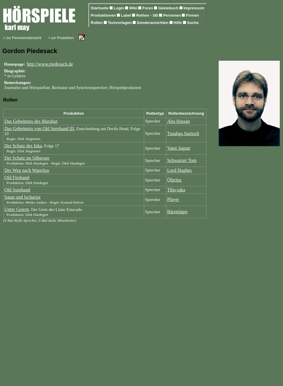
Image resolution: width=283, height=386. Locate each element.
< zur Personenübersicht (22, 38)
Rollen (97, 22)
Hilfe (178, 22)
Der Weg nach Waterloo (26, 170)
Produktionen (104, 15)
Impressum (193, 8)
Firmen (192, 15)
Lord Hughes (179, 170)
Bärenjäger (177, 211)
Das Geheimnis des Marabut (31, 121)
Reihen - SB (147, 15)
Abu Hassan (178, 121)
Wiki (133, 8)
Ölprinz (174, 179)
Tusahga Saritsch (183, 133)
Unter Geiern (16, 209)
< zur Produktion (61, 38)
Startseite (100, 8)
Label (126, 15)
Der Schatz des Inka (23, 145)
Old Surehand (17, 189)
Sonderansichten (153, 22)
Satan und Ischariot (22, 197)
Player (173, 199)
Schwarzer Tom (181, 160)
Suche (193, 22)
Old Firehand (16, 177)
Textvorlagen (120, 22)
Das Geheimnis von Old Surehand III (39, 128)
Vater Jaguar (179, 148)
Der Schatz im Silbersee (26, 158)
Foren (148, 8)
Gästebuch (169, 8)
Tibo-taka (176, 189)
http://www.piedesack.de (50, 64)
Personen (172, 15)
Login (119, 8)
